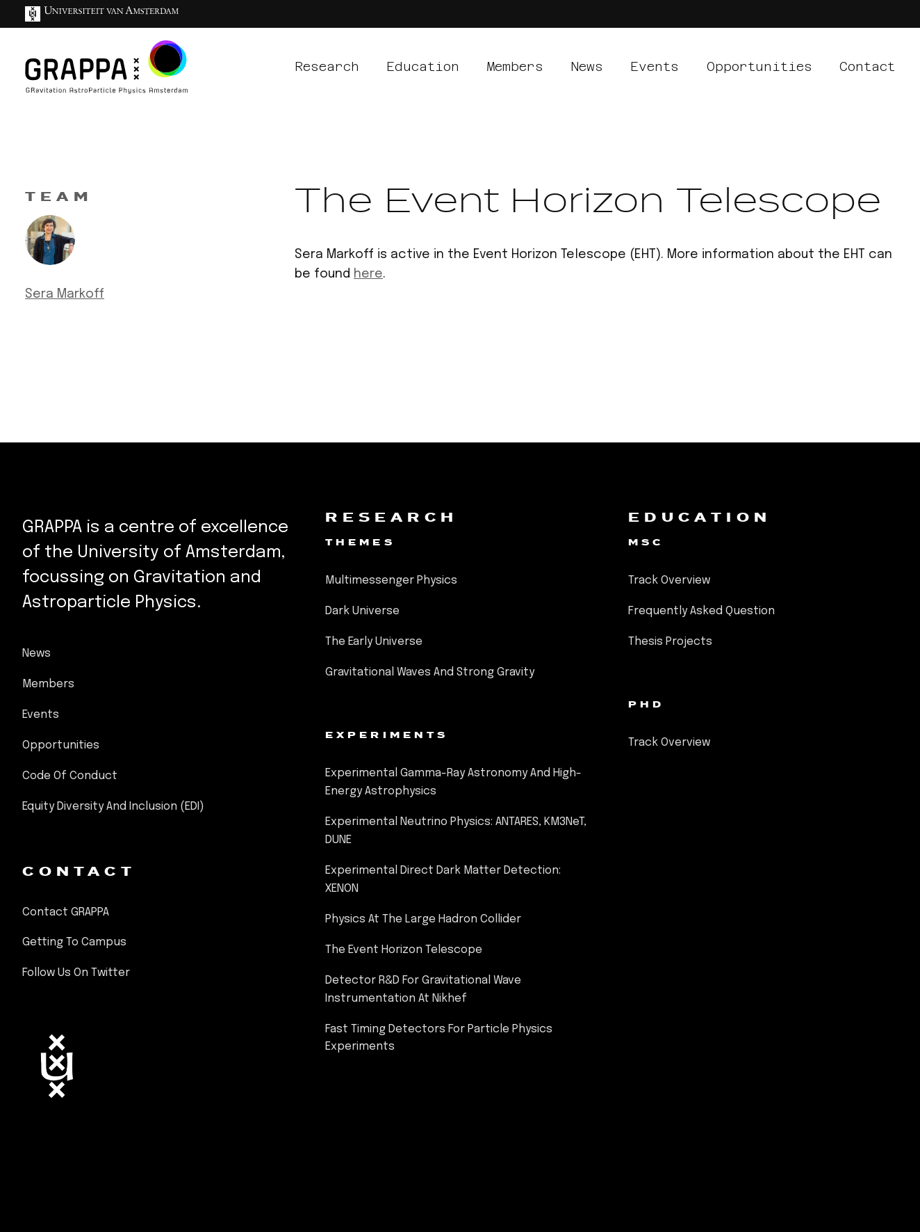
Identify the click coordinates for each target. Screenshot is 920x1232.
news (586, 66)
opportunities (759, 66)
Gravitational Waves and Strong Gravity (429, 672)
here (368, 274)
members (515, 66)
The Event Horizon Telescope (403, 950)
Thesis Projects (670, 642)
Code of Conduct (69, 776)
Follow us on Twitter (76, 973)
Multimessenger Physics (391, 580)
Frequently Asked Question (701, 611)
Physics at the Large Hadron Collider (423, 919)
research (327, 66)
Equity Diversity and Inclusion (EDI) (113, 807)
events (654, 66)
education (422, 66)
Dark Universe (362, 611)
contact (867, 66)
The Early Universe (373, 642)
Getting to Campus (74, 942)
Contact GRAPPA (65, 912)
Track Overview (669, 580)
